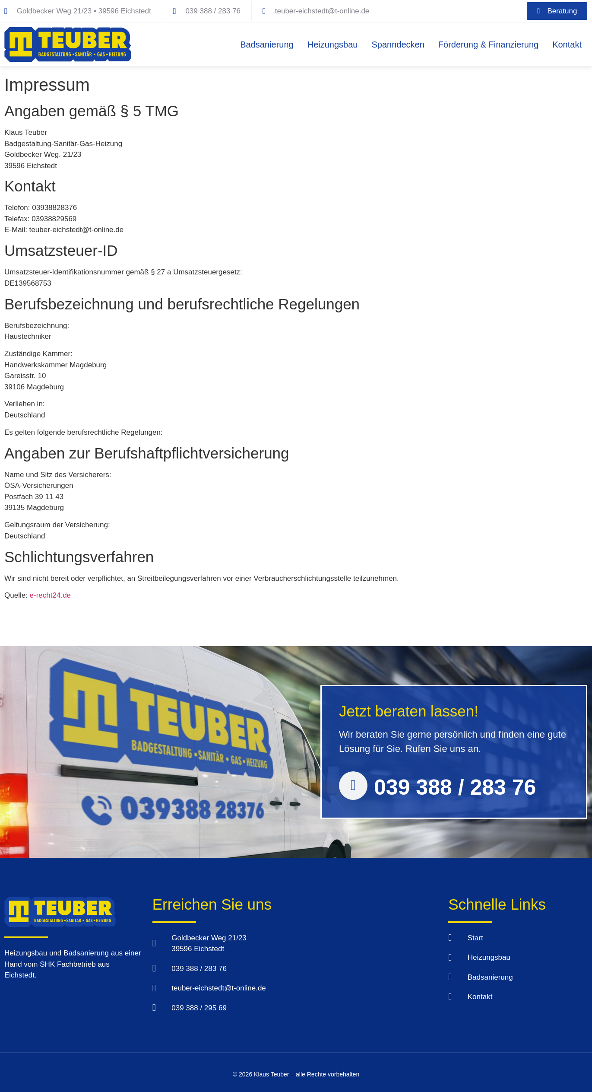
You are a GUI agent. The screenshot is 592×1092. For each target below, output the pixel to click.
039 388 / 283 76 (455, 787)
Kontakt (567, 44)
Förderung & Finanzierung (488, 44)
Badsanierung (266, 44)
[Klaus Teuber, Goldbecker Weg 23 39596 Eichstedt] (366, 961)
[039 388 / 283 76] (353, 785)
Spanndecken (397, 44)
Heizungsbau (332, 44)
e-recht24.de (50, 595)
